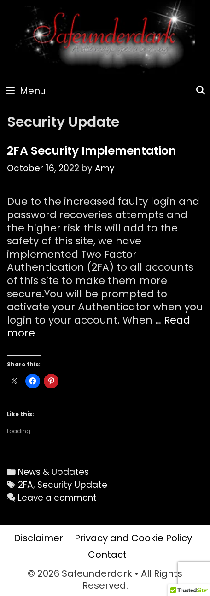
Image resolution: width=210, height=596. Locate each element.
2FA (25, 485)
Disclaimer (38, 538)
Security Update (72, 485)
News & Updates (53, 472)
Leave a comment (57, 498)
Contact (107, 554)
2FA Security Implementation (91, 151)
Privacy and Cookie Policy (133, 538)
